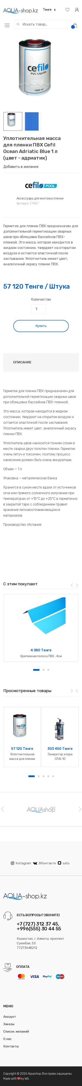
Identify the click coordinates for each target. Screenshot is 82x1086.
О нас (7, 1039)
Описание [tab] (22, 362)
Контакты (11, 1046)
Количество (41, 299)
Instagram (21, 863)
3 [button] (48, 670)
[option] (41, 74)
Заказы (8, 1024)
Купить (41, 326)
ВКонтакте (44, 863)
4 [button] (48, 776)
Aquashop (34, 1074)
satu (63, 863)
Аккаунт (9, 1017)
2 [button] (43, 670)
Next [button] (80, 809)
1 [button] (36, 670)
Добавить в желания (20, 167)
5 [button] (53, 776)
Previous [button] (2, 809)
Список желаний (16, 1031)
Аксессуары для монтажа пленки (40, 198)
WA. (27, 1079)
